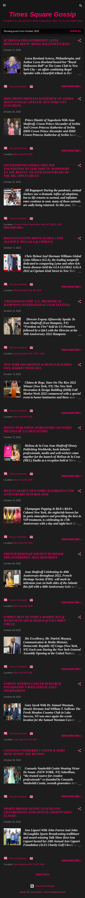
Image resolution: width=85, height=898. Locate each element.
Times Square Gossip (42, 14)
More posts (42, 874)
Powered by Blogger (42, 886)
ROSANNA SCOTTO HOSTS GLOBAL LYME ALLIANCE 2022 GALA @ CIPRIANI (33, 239)
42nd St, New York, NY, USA (27, 290)
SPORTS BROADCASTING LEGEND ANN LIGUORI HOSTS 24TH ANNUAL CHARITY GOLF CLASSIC (38, 812)
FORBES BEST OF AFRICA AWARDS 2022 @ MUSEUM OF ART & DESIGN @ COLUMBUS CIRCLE (35, 620)
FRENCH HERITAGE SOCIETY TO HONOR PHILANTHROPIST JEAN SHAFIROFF (33, 555)
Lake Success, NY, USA (25, 739)
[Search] (81, 6)
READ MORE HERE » (71, 86)
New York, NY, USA (23, 154)
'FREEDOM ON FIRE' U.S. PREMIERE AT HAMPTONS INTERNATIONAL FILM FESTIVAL (37, 303)
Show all (75, 31)
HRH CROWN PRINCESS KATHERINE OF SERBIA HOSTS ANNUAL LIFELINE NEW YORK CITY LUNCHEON (38, 102)
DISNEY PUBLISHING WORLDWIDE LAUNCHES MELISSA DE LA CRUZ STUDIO (38, 429)
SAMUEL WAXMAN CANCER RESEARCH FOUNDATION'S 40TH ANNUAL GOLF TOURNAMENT (32, 687)
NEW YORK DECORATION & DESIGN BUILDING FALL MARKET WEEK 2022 (38, 366)
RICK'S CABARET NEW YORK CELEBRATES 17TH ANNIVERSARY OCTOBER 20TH (39, 492)
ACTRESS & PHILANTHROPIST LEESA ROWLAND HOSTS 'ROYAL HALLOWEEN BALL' (37, 42)
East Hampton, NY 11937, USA (29, 353)
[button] (79, 41)
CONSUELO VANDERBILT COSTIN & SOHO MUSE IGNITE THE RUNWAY (34, 752)
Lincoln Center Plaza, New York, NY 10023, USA (37, 224)
